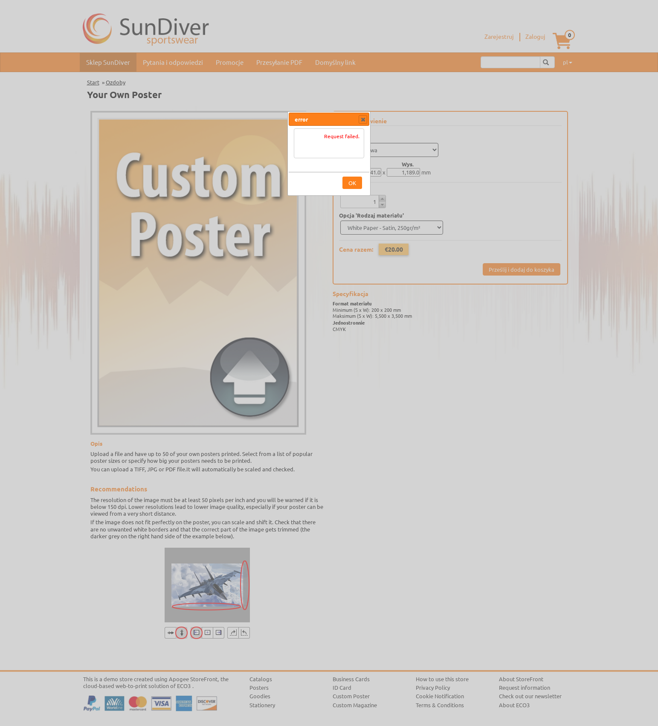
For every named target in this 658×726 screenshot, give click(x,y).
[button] (363, 119)
